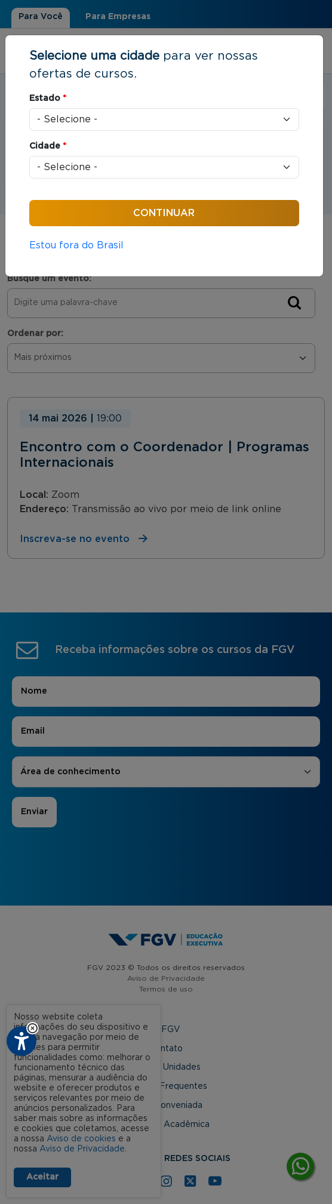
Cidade (47, 146)
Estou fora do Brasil (76, 245)
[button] (32, 1028)
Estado (47, 98)
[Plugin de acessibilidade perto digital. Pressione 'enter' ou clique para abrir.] (21, 1041)
